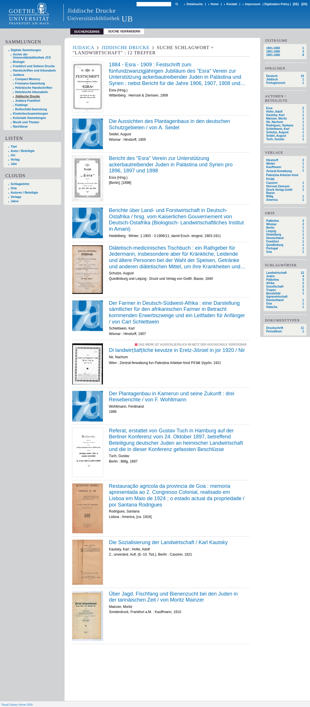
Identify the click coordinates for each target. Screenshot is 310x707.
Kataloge (21, 105)
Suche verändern (124, 31)
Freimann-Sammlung (30, 83)
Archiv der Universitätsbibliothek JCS (32, 56)
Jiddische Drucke (27, 96)
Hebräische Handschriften (33, 87)
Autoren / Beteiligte (24, 192)
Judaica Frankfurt (27, 100)
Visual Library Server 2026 (17, 704)
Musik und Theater (26, 122)
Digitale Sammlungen (26, 50)
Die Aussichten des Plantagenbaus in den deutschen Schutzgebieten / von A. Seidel (169, 124)
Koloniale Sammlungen (29, 118)
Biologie (19, 61)
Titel (14, 146)
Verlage (16, 197)
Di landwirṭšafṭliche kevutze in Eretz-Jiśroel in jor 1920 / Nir (177, 350)
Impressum (252, 4)
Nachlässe (20, 126)
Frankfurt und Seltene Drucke (34, 66)
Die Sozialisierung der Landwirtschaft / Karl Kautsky (168, 542)
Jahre (15, 201)
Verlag (15, 159)
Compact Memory (27, 79)
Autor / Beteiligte (23, 151)
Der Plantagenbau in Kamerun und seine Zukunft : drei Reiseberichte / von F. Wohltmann (171, 397)
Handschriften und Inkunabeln (34, 70)
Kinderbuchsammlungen (30, 113)
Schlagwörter (20, 184)
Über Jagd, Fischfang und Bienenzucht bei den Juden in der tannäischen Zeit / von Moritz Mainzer (173, 597)
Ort (13, 155)
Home (215, 4)
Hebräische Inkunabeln (31, 92)
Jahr (14, 163)
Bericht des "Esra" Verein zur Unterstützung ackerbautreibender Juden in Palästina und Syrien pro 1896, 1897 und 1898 (170, 164)
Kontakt (231, 4)
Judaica (18, 74)
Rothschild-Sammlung (31, 109)
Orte (14, 188)
